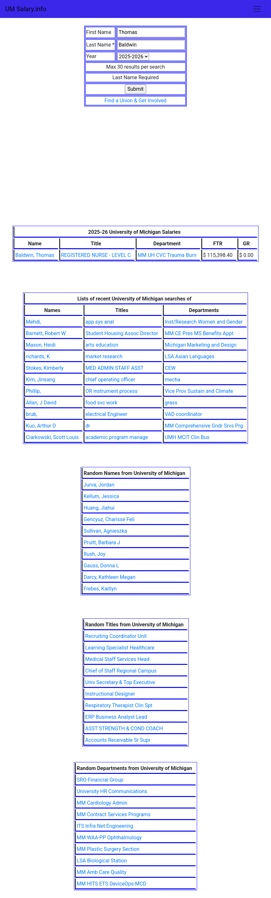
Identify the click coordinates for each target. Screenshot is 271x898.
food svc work (101, 403)
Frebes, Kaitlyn (100, 589)
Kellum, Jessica (101, 496)
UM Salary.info (25, 9)
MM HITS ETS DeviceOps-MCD (111, 884)
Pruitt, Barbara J (102, 542)
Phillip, (33, 391)
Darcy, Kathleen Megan (109, 577)
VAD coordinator (183, 414)
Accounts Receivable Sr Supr (117, 740)
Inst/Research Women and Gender (204, 322)
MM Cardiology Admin (102, 803)
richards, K (38, 356)
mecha (172, 380)
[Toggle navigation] (257, 9)
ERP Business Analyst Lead (116, 717)
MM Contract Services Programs (114, 814)
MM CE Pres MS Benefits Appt (199, 333)
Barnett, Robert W (46, 333)
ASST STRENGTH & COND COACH (124, 728)
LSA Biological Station (102, 861)
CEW (170, 368)
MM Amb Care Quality (101, 872)
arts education (101, 345)
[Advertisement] (135, 178)
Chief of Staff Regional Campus (120, 671)
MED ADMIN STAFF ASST (114, 368)
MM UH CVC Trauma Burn (167, 255)
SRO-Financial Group (100, 780)
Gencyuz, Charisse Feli (109, 519)
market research (103, 356)
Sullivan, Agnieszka (105, 531)
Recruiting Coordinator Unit (116, 636)
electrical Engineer (106, 414)
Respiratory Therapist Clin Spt (118, 705)
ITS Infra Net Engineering (105, 826)
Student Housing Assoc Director (121, 333)
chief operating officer (110, 380)
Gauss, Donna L (101, 566)
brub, (31, 414)
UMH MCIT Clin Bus (187, 437)
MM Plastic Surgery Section (108, 849)
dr (87, 426)
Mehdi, (33, 322)
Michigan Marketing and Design (200, 345)
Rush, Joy (94, 554)
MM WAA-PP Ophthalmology (109, 837)
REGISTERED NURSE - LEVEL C (96, 255)
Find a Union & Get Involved (136, 100)
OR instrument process (111, 391)
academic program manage (116, 437)
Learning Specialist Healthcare (119, 648)
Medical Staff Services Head (117, 659)
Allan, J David (41, 403)
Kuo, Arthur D (41, 426)
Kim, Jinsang (40, 380)
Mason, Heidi (41, 345)
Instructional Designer (110, 694)
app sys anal (99, 322)
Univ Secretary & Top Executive (120, 682)
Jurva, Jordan (99, 485)
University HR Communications (112, 791)
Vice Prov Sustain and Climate (199, 391)
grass (171, 403)
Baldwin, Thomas (34, 255)
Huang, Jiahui (99, 508)
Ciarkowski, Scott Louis (52, 437)
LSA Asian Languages (189, 356)
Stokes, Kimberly (45, 368)
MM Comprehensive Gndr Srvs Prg (204, 426)
